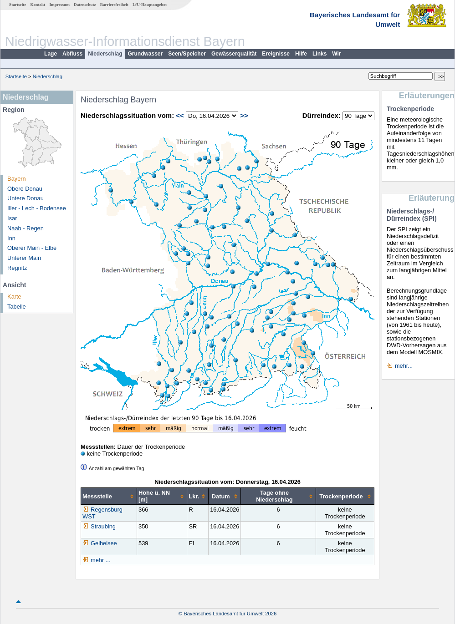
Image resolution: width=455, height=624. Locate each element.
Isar (12, 218)
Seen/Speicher (187, 54)
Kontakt (38, 4)
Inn (11, 238)
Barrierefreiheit (114, 4)
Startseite (17, 4)
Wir (336, 54)
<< (180, 115)
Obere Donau (24, 188)
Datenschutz (85, 4)
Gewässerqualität (233, 54)
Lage (50, 54)
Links (319, 54)
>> (244, 115)
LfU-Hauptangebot (150, 4)
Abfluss (72, 54)
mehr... (404, 365)
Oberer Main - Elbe (31, 247)
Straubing (99, 526)
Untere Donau (25, 198)
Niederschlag (105, 54)
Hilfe (301, 54)
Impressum (60, 4)
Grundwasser (145, 54)
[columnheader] (109, 496)
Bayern (16, 178)
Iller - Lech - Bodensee (36, 208)
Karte (14, 296)
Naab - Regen (25, 228)
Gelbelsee (99, 543)
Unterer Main (24, 257)
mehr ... (100, 560)
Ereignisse (276, 54)
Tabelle (16, 306)
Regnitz (17, 267)
